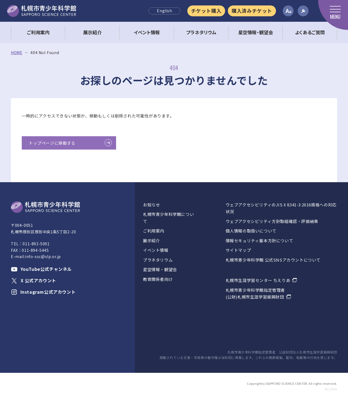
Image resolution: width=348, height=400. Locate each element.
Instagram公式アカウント (43, 292)
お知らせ (151, 204)
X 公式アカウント (33, 280)
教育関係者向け (158, 279)
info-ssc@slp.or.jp (43, 256)
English (164, 10)
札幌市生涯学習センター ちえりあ (258, 280)
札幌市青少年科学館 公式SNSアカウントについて (273, 260)
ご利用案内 (153, 231)
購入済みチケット (252, 10)
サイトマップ (238, 250)
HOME (16, 52)
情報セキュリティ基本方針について (259, 240)
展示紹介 (151, 240)
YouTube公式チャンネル (41, 269)
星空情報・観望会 (160, 269)
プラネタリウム (158, 260)
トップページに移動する (52, 143)
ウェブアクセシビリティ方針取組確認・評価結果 (272, 221)
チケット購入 (206, 10)
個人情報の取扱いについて (251, 231)
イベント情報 (156, 250)
